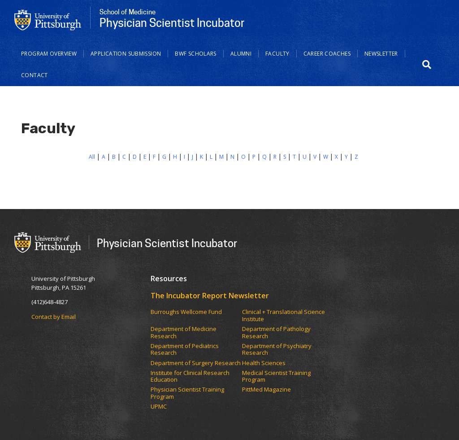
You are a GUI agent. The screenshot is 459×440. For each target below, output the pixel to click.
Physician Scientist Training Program (187, 393)
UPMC (159, 406)
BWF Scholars (196, 53)
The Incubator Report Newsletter (210, 296)
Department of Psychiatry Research (277, 350)
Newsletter (381, 53)
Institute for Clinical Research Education (190, 376)
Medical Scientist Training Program (276, 376)
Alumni (240, 53)
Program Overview (49, 53)
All (92, 157)
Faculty (277, 53)
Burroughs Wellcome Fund (186, 312)
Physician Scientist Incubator (167, 243)
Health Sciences (264, 363)
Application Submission (126, 53)
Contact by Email (53, 317)
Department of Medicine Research (184, 333)
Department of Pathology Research (276, 333)
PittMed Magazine (266, 389)
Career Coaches (327, 53)
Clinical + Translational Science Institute (283, 315)
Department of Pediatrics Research (185, 350)
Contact (34, 75)
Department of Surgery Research (196, 363)
